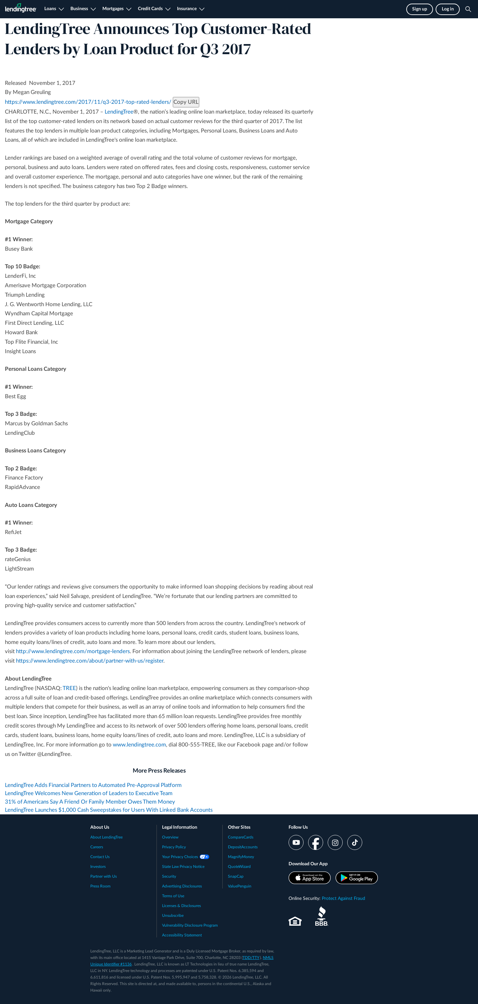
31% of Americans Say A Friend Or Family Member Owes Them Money (90, 802)
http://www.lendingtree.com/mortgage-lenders (73, 651)
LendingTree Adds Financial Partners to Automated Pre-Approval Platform (93, 785)
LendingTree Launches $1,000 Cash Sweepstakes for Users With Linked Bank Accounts (109, 810)
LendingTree (119, 112)
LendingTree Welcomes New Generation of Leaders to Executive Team (88, 793)
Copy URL (186, 102)
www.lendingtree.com (139, 744)
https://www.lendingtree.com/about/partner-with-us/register (89, 661)
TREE (69, 688)
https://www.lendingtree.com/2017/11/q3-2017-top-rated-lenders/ (88, 102)
